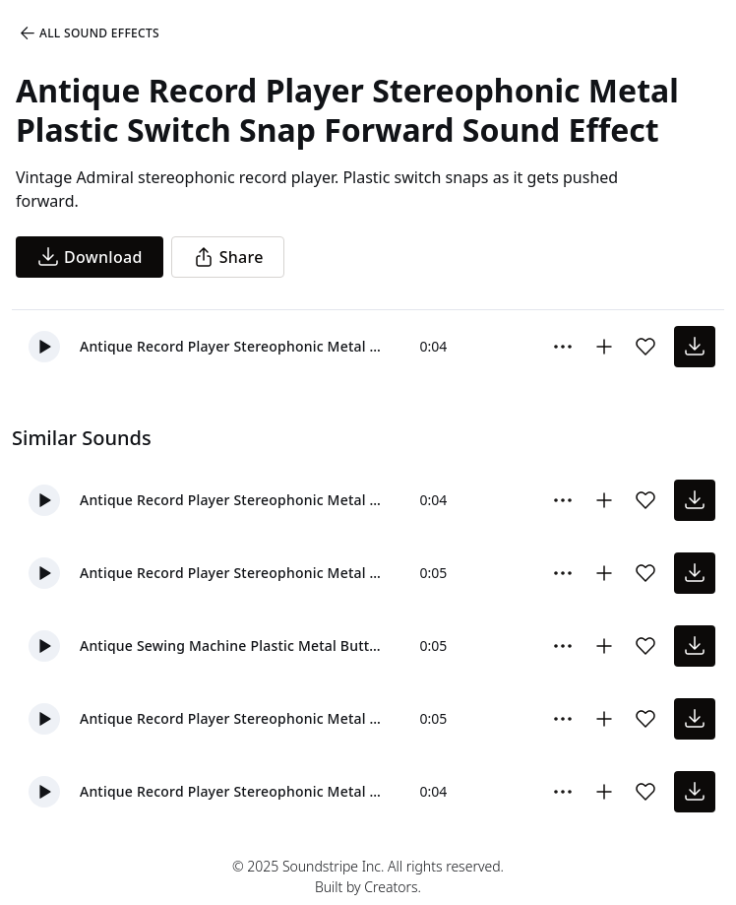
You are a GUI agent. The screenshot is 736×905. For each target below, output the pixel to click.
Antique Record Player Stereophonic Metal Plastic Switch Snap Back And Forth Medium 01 (234, 791)
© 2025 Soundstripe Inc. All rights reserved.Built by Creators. (368, 876)
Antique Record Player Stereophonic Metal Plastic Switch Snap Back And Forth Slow (234, 718)
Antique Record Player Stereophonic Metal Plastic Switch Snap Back (234, 499)
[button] (44, 346)
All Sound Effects (88, 33)
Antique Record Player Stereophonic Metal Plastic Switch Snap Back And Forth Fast (234, 572)
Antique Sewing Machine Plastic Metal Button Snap (234, 645)
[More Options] (562, 346)
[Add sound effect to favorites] (645, 346)
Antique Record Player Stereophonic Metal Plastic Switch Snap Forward (234, 346)
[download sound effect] (694, 346)
